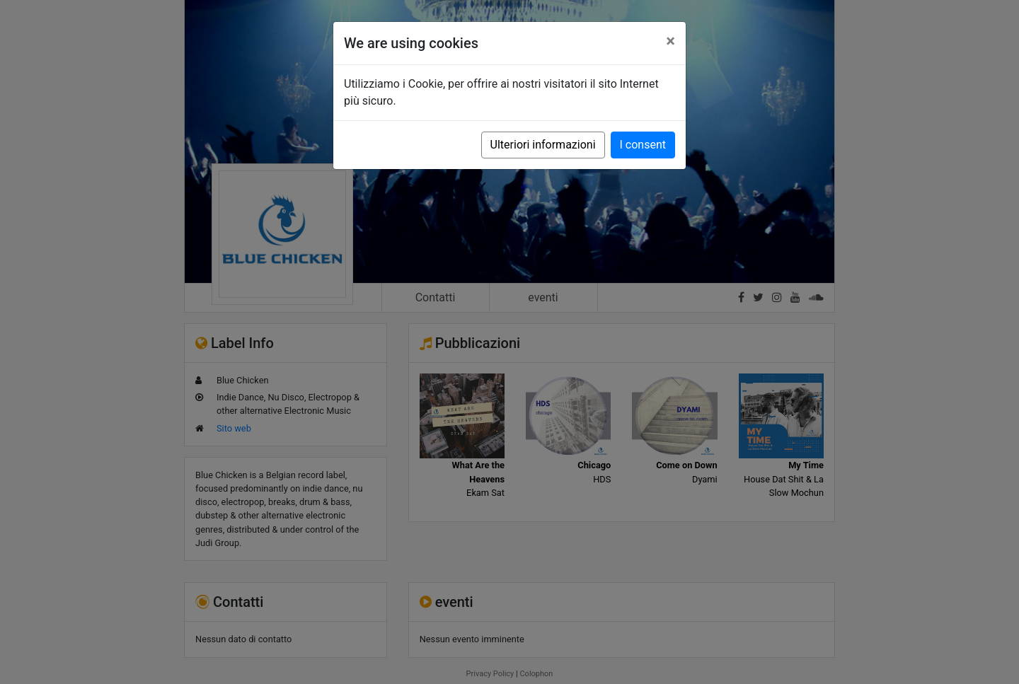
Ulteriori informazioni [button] (543, 144)
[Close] (670, 41)
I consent (643, 144)
